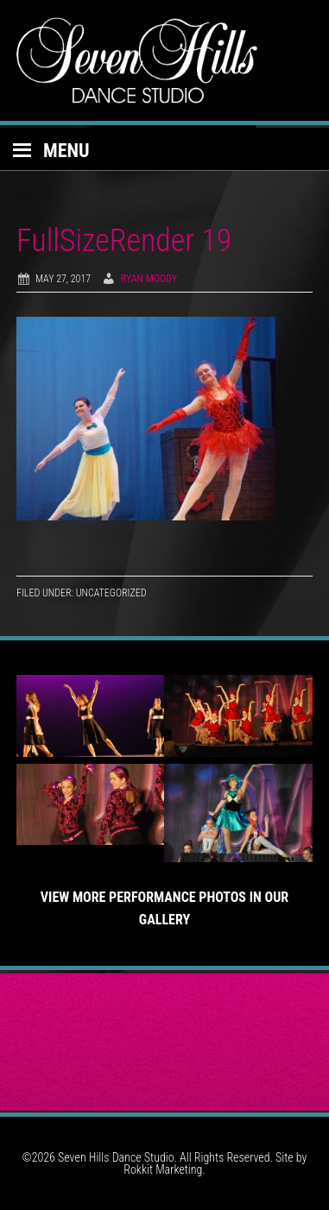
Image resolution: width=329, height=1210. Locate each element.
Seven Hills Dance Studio (164, 60)
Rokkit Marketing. (164, 1169)
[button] (164, 149)
